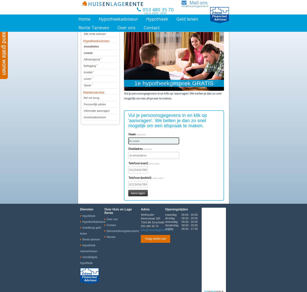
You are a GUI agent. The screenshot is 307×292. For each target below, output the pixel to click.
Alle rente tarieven (95, 33)
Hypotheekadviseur (118, 19)
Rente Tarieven (94, 27)
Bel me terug (91, 97)
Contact (152, 27)
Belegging (91, 65)
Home (84, 19)
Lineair (88, 53)
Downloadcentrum (95, 117)
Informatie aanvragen (97, 110)
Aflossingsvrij (92, 59)
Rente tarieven (91, 239)
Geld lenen (187, 19)
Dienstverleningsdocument (123, 231)
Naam (136, 134)
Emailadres (140, 148)
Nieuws (111, 236)
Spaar (88, 85)
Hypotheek (157, 19)
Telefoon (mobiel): (145, 177)
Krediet (89, 72)
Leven (88, 78)
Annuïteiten (91, 46)
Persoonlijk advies (95, 104)
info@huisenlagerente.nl (155, 230)
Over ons (126, 27)
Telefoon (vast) (144, 163)
